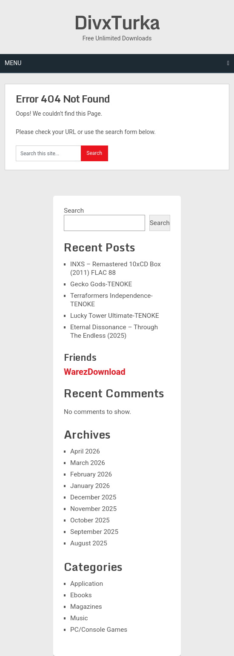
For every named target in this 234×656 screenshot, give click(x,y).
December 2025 (93, 497)
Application (86, 584)
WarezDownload (95, 372)
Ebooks (81, 595)
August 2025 (88, 543)
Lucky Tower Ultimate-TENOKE (114, 315)
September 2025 (94, 532)
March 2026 (87, 463)
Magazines (86, 606)
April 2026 (85, 451)
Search (74, 210)
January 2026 (90, 486)
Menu (13, 63)
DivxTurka (117, 22)
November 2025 (93, 509)
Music (79, 618)
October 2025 (90, 520)
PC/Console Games (98, 629)
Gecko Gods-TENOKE (101, 284)
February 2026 (91, 474)
